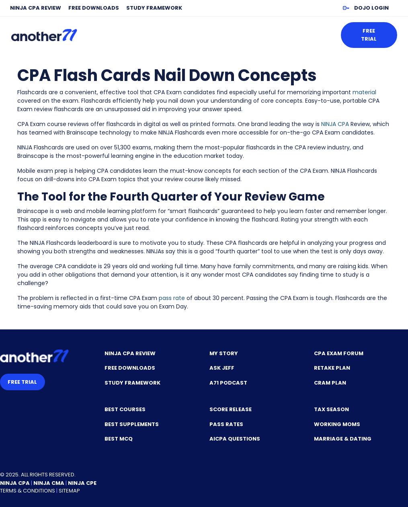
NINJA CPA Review (35, 8)
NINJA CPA (335, 124)
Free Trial (369, 35)
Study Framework (154, 8)
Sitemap (69, 491)
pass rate (172, 298)
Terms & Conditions (27, 491)
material (364, 92)
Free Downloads (93, 8)
